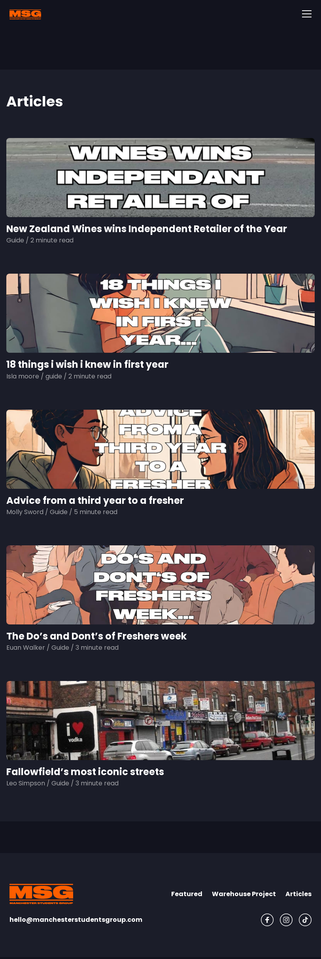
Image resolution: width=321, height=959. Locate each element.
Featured (186, 893)
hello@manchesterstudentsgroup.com (75, 919)
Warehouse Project (244, 893)
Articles (298, 893)
